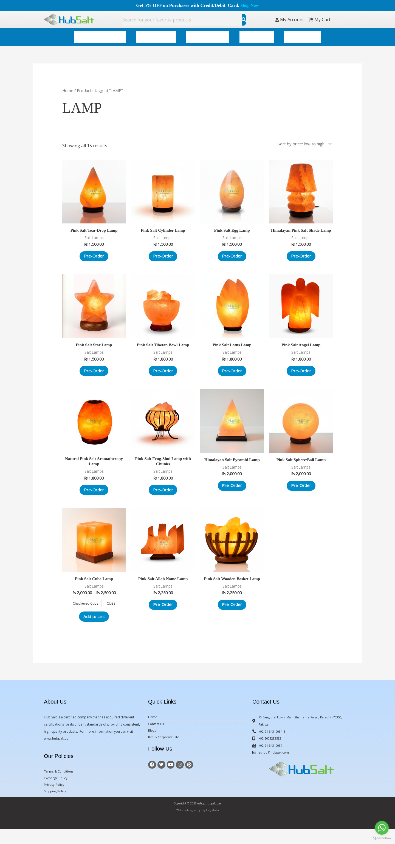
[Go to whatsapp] (382, 828)
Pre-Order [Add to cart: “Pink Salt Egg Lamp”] (232, 254)
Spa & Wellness (156, 35)
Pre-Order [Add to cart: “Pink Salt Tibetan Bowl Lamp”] (163, 377)
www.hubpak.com (58, 751)
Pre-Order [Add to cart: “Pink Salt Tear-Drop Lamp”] (94, 254)
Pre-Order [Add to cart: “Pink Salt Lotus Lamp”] (232, 377)
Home (68, 86)
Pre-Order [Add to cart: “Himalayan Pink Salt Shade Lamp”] (300, 259)
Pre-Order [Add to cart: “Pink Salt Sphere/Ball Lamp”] (300, 494)
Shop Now (249, 5)
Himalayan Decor (207, 35)
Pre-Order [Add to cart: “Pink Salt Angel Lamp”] (300, 377)
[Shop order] (301, 140)
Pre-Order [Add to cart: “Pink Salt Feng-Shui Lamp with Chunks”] (163, 499)
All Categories (302, 35)
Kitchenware (257, 35)
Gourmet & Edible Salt (99, 35)
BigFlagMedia (349, 836)
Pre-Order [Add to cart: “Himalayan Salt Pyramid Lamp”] (232, 494)
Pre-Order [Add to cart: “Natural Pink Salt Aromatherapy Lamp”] (94, 499)
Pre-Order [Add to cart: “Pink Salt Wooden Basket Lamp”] (232, 617)
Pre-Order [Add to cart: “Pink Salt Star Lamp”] (94, 377)
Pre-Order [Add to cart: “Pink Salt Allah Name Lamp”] (163, 617)
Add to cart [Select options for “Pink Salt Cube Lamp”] (94, 629)
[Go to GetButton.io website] (382, 838)
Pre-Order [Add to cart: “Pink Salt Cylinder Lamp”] (163, 254)
